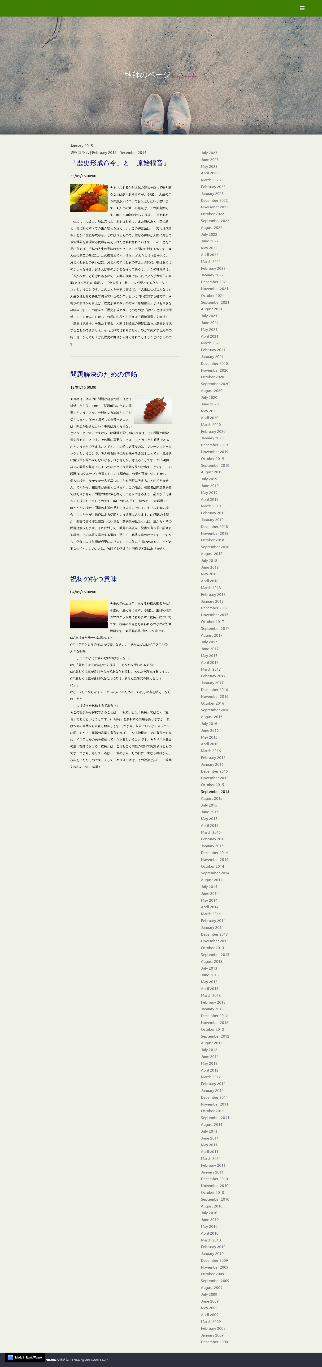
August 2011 (211, 1124)
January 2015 (212, 845)
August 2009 (211, 1287)
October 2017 (212, 621)
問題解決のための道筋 (103, 374)
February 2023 (213, 186)
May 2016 (209, 737)
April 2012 (209, 1070)
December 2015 (214, 771)
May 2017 (209, 655)
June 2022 (210, 240)
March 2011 (211, 1158)
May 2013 (209, 981)
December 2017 (214, 607)
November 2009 (214, 1267)
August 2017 (211, 635)
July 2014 (209, 886)
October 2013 (212, 947)
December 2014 (214, 852)
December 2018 (214, 526)
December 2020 (214, 363)
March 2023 (211, 179)
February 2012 (213, 1083)
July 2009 (209, 1294)
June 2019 (210, 485)
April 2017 (209, 662)
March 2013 (211, 995)
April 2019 (209, 499)
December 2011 (214, 1097)
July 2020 (209, 397)
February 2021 (213, 349)
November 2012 (214, 1022)
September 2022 (215, 220)
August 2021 (211, 308)
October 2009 (212, 1273)
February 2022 (213, 268)
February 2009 (213, 1328)
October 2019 (212, 458)
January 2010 (212, 1253)
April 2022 (209, 254)
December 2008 (214, 1341)
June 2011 (210, 1138)
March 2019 (211, 505)
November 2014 (214, 859)
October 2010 (212, 1192)
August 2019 (211, 471)
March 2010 (211, 1239)
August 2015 (211, 798)
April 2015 (209, 825)
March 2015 (211, 832)
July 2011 (209, 1131)
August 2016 (211, 716)
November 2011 (214, 1104)
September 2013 (215, 954)
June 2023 (210, 159)
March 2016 (211, 750)
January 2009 (212, 1335)
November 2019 (214, 451)
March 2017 (211, 669)
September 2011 (215, 1117)
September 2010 (215, 1199)
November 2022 (214, 206)
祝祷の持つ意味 (93, 579)
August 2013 (211, 961)
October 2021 (212, 295)
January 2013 (212, 1008)
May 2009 (209, 1307)
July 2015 (209, 805)
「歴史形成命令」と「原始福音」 (120, 163)
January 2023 (212, 193)
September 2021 (215, 302)
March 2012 (211, 1076)
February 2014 (213, 920)
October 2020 (212, 376)
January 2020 (212, 437)
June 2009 (210, 1301)
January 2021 (212, 356)
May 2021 (209, 329)
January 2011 (212, 1171)
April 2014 (209, 906)
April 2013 (209, 988)
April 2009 (209, 1314)
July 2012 (209, 1049)
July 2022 (209, 234)
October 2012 (212, 1029)
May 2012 (209, 1063)
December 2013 (214, 934)
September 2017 (215, 628)
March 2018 (211, 587)
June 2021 (210, 322)
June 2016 (210, 730)
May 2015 (209, 818)
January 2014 (212, 927)
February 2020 (213, 431)
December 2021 (214, 281)
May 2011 (209, 1144)
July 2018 (209, 560)
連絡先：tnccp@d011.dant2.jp (83, 1360)
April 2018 (209, 580)
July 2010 (209, 1212)
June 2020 (210, 403)
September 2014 (215, 872)
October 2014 (212, 866)
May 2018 (209, 573)
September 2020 (215, 383)
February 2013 (213, 1002)
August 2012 (211, 1042)
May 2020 (209, 410)
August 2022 (211, 227)
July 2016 (209, 723)
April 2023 (209, 172)
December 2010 (214, 1178)
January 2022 (212, 274)
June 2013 (210, 974)
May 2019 (209, 492)
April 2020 (209, 417)
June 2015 (210, 811)
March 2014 (211, 913)
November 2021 (214, 288)
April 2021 (209, 336)
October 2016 (212, 703)
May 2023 (209, 166)
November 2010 (214, 1185)
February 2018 (213, 594)
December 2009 (214, 1260)
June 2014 (210, 893)
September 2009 (215, 1280)
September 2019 (215, 465)
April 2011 (209, 1151)
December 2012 (214, 1015)
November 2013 (214, 940)
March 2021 (211, 342)
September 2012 (215, 1036)
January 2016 (212, 764)
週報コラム (79, 152)
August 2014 (211, 879)
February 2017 (213, 675)
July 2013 (209, 968)
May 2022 (209, 247)
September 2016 (215, 709)
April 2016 (209, 743)
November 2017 (214, 614)
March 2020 (211, 424)
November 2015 (214, 777)
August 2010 (211, 1205)
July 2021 (209, 315)
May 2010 (209, 1226)
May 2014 (209, 900)
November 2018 (214, 533)
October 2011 (212, 1110)
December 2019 (214, 444)
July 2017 (209, 641)
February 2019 (213, 512)
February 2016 (213, 757)
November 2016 (214, 696)
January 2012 (212, 1090)
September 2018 (215, 546)
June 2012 (210, 1056)
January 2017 (212, 682)
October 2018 (212, 539)
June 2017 (210, 648)
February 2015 (213, 838)
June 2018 (210, 567)
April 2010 (209, 1233)
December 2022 (214, 200)
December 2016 (214, 689)
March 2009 (211, 1321)
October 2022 (212, 213)
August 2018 (211, 553)
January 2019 (212, 519)
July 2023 (209, 152)
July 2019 (209, 478)
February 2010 (213, 1246)
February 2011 (213, 1165)
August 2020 (211, 390)
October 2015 (212, 784)
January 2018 (212, 601)
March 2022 (211, 261)
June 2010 (210, 1219)
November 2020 (214, 370)
